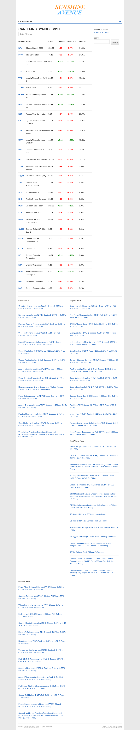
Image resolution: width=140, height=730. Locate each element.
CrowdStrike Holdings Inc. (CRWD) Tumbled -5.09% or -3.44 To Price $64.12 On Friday (40, 424)
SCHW (21, 239)
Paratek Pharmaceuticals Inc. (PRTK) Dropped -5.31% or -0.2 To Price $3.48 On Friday (41, 415)
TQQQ (21, 176)
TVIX (20, 78)
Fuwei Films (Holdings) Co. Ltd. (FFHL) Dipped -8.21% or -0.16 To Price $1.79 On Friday (41, 588)
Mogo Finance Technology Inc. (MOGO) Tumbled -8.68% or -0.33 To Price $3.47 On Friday (94, 433)
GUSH (21, 229)
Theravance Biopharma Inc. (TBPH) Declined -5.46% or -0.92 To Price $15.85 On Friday (40, 651)
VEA (20, 130)
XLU (20, 62)
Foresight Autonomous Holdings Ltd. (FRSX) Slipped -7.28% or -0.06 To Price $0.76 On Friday (39, 705)
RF (19, 255)
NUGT (21, 104)
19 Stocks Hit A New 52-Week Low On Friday (88, 514)
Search (96, 38)
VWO (20, 166)
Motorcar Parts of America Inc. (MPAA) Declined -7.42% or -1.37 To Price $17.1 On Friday (41, 325)
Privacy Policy (117, 726)
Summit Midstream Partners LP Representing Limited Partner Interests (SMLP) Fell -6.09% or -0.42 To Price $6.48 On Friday (92, 561)
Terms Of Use (107, 726)
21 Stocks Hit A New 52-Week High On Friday (88, 521)
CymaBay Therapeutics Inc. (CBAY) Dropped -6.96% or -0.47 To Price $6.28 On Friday (40, 307)
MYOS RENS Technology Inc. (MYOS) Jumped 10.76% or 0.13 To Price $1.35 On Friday (41, 660)
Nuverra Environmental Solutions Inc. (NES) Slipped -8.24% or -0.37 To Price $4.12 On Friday (94, 424)
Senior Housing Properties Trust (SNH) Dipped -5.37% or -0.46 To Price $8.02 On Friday (41, 379)
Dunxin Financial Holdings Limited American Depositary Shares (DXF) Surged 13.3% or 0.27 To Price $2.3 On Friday (92, 572)
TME (20, 183)
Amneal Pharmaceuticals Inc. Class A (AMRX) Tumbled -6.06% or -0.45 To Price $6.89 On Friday (40, 678)
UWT (20, 140)
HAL (20, 281)
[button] (25, 21)
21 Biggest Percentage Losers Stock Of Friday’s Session (92, 537)
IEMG (20, 219)
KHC (20, 199)
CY (19, 121)
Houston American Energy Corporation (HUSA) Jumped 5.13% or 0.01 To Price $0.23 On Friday (40, 388)
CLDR (20, 248)
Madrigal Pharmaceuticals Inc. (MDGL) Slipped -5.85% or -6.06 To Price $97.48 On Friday (93, 477)
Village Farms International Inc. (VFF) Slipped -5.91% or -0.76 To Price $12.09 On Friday (40, 606)
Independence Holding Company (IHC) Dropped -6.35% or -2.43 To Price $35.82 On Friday (93, 343)
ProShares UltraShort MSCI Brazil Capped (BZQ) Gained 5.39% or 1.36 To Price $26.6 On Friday (93, 370)
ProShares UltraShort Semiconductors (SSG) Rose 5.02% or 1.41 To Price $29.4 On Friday (41, 687)
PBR (20, 150)
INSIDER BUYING (101, 32)
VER (20, 71)
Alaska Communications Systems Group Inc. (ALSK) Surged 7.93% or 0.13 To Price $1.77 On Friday (91, 544)
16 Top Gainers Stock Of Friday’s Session (86, 552)
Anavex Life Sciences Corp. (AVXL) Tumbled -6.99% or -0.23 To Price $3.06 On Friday (40, 370)
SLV (20, 213)
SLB (20, 192)
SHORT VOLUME (101, 29)
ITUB (20, 272)
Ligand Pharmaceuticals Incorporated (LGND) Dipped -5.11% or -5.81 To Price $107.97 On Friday (39, 343)
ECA (20, 265)
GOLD (21, 94)
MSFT (20, 206)
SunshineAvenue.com (31, 726)
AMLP (21, 88)
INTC (20, 55)
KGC (20, 114)
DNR (20, 288)
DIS (19, 159)
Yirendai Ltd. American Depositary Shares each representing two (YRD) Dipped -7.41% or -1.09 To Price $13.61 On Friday (41, 434)
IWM (20, 48)
